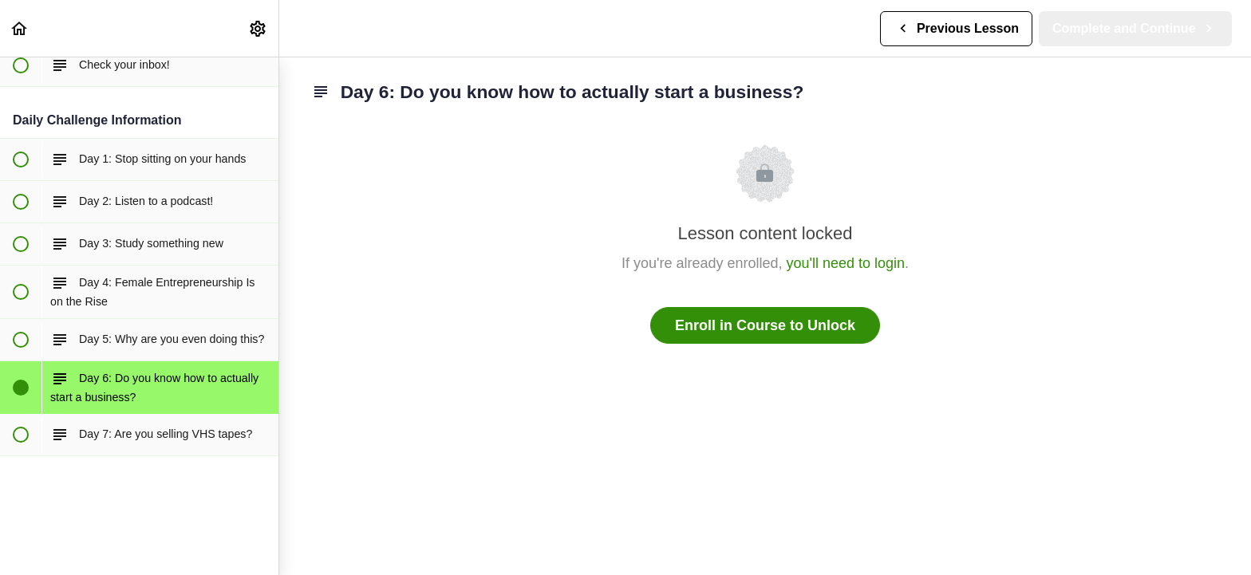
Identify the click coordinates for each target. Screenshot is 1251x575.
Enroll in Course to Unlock (765, 325)
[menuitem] (258, 28)
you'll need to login (846, 263)
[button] (20, 28)
